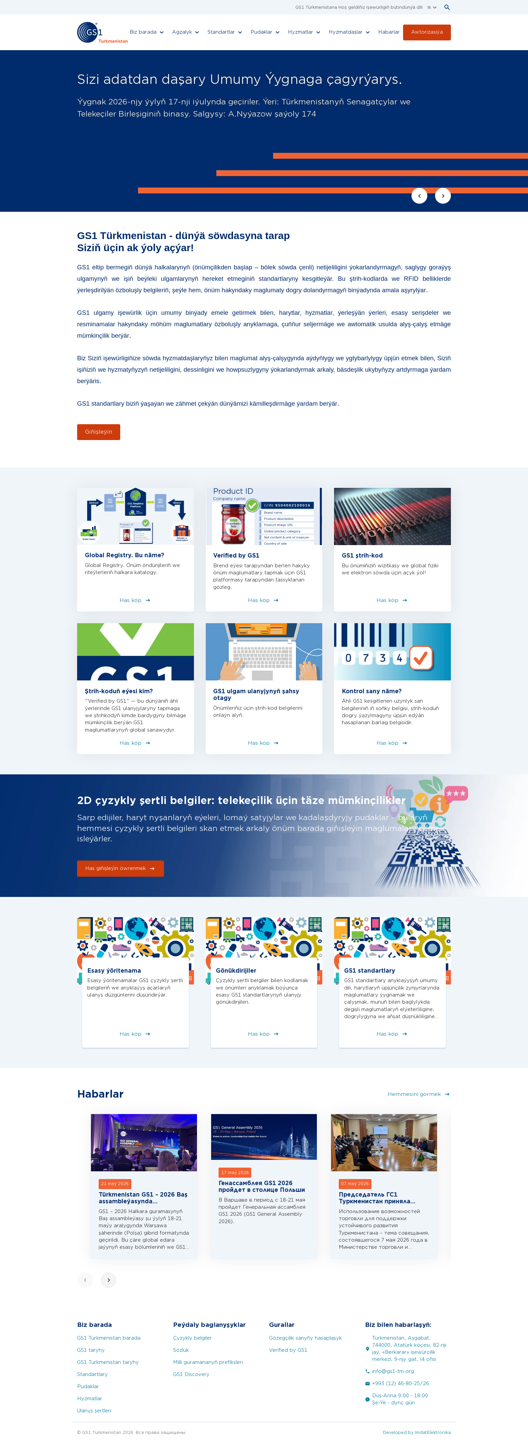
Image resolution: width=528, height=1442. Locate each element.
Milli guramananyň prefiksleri (208, 1362)
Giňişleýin (98, 432)
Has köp (136, 600)
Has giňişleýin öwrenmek (120, 868)
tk (433, 7)
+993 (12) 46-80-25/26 (397, 1383)
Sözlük (181, 1350)
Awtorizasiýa (427, 32)
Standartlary (92, 1374)
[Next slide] (443, 196)
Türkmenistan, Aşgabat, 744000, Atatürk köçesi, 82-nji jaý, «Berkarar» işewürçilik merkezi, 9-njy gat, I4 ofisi (405, 1348)
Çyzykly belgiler (192, 1338)
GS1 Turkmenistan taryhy (108, 1362)
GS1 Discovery (191, 1374)
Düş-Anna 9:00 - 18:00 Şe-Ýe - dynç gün (396, 1399)
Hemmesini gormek (419, 1094)
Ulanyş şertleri (94, 1411)
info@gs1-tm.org (389, 1371)
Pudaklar (88, 1386)
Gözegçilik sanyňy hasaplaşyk (305, 1338)
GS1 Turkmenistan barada (108, 1338)
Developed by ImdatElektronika (417, 1432)
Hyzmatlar (89, 1399)
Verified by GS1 (288, 1350)
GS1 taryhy (91, 1350)
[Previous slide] (419, 196)
